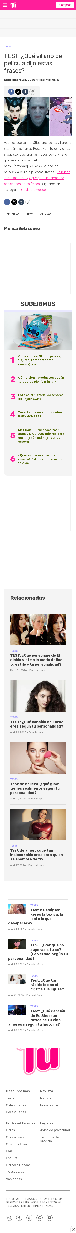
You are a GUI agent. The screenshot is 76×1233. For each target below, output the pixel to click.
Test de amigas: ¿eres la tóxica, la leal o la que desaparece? (35, 917)
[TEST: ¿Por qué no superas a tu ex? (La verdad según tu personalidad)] (17, 944)
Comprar (65, 5)
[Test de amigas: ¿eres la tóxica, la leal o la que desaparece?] (17, 909)
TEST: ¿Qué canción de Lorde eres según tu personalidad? (36, 724)
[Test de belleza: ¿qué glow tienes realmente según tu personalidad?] (38, 758)
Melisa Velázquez (48, 80)
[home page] (13, 5)
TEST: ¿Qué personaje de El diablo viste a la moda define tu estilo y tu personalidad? (36, 659)
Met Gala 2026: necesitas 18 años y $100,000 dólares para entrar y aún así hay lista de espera (41, 436)
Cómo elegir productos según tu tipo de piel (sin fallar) (41, 379)
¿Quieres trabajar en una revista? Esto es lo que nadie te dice (40, 459)
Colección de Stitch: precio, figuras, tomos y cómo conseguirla (39, 360)
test (30, 214)
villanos (45, 214)
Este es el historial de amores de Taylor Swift (41, 397)
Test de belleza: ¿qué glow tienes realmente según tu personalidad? (35, 788)
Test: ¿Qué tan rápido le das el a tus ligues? (47, 984)
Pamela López (37, 670)
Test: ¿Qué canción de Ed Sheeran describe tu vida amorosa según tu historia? (36, 1018)
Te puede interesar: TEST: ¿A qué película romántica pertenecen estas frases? (37, 178)
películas (13, 214)
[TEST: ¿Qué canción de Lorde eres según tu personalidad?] (38, 696)
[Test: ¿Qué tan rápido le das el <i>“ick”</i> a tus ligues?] (17, 979)
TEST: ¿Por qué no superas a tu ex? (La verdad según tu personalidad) (38, 952)
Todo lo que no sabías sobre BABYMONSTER (40, 414)
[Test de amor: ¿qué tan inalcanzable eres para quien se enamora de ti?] (38, 824)
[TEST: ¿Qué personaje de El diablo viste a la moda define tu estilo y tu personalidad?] (38, 629)
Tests (8, 46)
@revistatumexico (33, 190)
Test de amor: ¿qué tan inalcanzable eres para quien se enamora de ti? (36, 854)
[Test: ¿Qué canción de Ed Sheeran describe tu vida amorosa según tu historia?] (17, 1010)
